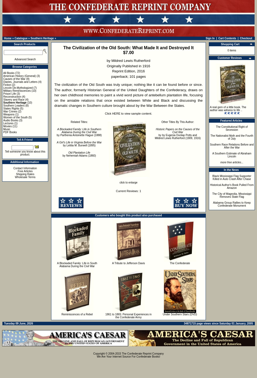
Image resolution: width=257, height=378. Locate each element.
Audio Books (10, 120)
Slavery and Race (13, 99)
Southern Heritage (42, 38)
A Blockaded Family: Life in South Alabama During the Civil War (77, 265)
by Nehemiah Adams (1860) (79, 154)
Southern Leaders (14, 105)
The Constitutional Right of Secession (232, 128)
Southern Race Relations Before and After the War (232, 146)
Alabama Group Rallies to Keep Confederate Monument (232, 204)
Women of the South (15, 117)
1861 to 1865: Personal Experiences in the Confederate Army (128, 316)
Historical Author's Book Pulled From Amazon (232, 186)
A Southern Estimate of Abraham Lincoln (231, 155)
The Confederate (180, 263)
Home (8, 38)
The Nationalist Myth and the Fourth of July (231, 137)
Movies (7, 126)
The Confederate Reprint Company (143, 353)
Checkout (246, 38)
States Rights (11, 108)
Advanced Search (25, 59)
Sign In (210, 38)
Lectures (8, 123)
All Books (9, 73)
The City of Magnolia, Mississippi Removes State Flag (232, 195)
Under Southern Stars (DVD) (180, 314)
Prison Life (9, 93)
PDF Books (10, 132)
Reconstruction (12, 96)
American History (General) (19, 76)
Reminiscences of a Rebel (77, 314)
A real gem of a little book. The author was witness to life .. (228, 109)
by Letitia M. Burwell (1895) (79, 144)
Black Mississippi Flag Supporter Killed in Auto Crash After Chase (231, 178)
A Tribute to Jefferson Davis (128, 263)
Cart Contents (227, 38)
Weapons (9, 114)
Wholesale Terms (25, 177)
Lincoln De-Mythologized (18, 87)
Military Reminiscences (17, 90)
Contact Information (25, 168)
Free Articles (25, 171)
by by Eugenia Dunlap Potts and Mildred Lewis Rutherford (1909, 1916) (178, 134)
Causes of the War (14, 78)
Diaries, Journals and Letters (20, 81)
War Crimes (10, 111)
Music (6, 129)
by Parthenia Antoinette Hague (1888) (79, 132)
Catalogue (21, 38)
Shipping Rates (25, 174)
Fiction (7, 84)
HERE (116, 113)
